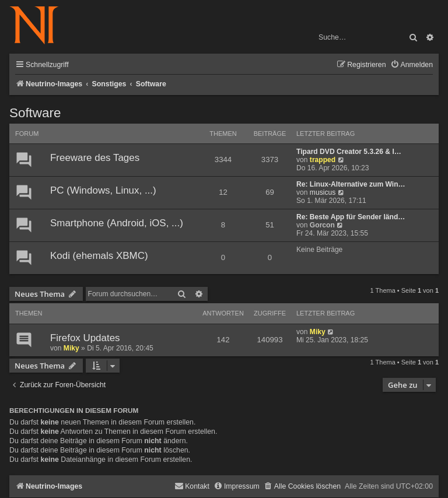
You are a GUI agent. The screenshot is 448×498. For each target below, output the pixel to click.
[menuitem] (411, 65)
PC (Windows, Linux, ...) (103, 190)
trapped (322, 160)
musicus (322, 192)
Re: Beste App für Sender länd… (350, 217)
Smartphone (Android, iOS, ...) (116, 223)
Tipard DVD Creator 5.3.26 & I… (348, 152)
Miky (71, 348)
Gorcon (322, 225)
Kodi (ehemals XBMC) (99, 255)
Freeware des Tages (94, 157)
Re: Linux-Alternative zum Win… (350, 184)
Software (35, 113)
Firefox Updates (85, 337)
